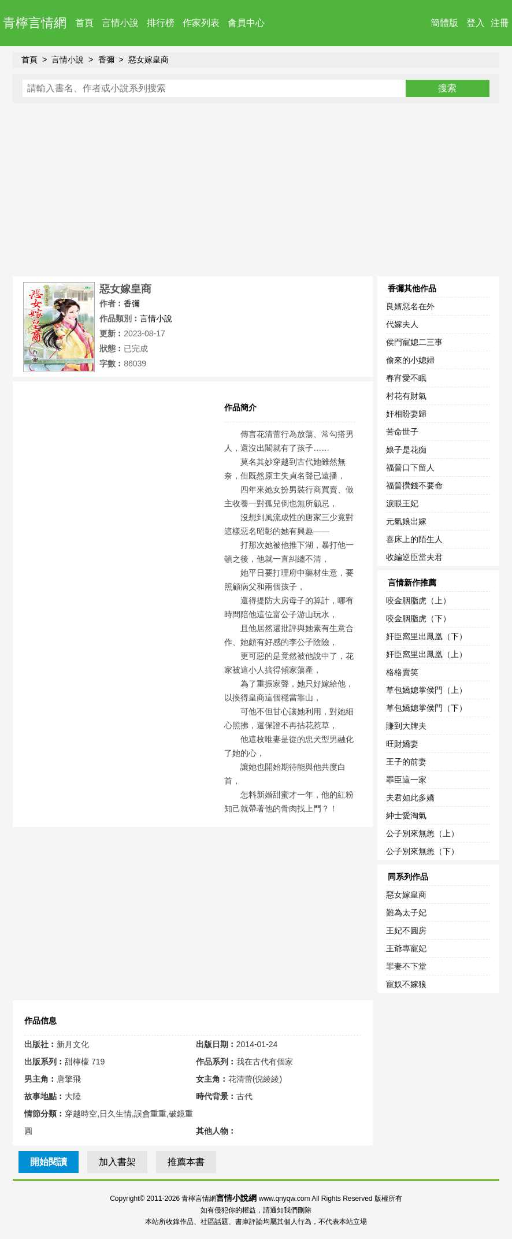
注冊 (500, 23)
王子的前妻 (406, 761)
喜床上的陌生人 (414, 539)
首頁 (84, 23)
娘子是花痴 (406, 449)
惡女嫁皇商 (148, 59)
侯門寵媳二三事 (414, 342)
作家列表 (201, 23)
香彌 (106, 59)
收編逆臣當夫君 (414, 557)
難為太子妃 (406, 912)
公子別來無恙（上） (422, 833)
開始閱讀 (48, 1162)
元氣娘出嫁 (406, 521)
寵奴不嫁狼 (406, 984)
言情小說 (120, 23)
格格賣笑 (402, 672)
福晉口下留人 (410, 467)
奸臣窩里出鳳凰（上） (426, 654)
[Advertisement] (256, 189)
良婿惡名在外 (410, 306)
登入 (475, 23)
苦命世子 (402, 431)
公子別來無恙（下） (422, 851)
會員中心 (246, 23)
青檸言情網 (34, 23)
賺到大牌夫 (406, 725)
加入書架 (117, 1162)
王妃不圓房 (406, 930)
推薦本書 (186, 1162)
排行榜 (161, 23)
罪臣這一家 (406, 779)
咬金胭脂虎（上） (418, 600)
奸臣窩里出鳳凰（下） (426, 636)
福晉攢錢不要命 (414, 485)
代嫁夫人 (402, 324)
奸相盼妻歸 (406, 413)
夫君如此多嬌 (410, 797)
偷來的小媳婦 (410, 360)
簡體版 (444, 23)
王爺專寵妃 (406, 948)
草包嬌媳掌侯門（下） (426, 708)
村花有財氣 (406, 395)
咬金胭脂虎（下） (418, 618)
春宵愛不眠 (406, 378)
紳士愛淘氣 (406, 815)
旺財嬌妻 (402, 743)
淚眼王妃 (402, 503)
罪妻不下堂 (406, 966)
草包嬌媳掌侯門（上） (426, 690)
